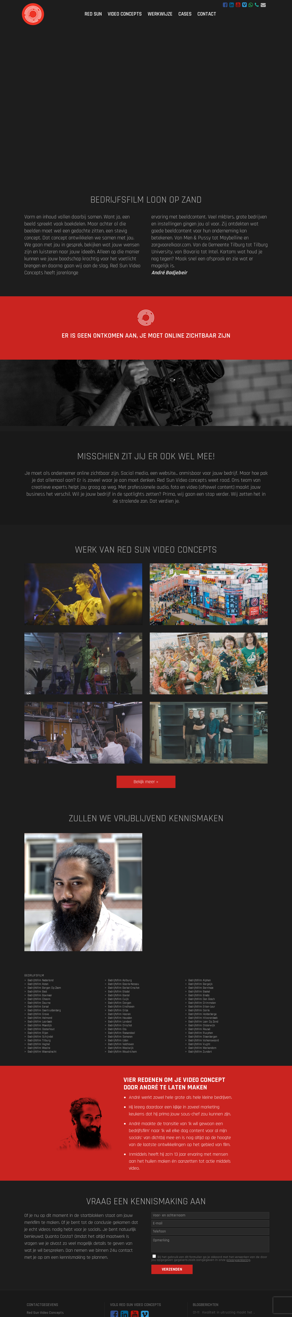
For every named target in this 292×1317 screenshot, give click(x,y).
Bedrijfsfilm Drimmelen (202, 1003)
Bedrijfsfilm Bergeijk (200, 984)
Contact (206, 14)
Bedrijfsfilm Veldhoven (121, 1044)
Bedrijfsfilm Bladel (119, 992)
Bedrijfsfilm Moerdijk (40, 1025)
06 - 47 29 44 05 (257, 5)
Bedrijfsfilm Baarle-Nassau (123, 984)
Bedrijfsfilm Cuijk (118, 999)
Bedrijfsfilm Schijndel (40, 1037)
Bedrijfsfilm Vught (199, 1044)
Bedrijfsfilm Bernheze (200, 988)
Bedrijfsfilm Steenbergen (202, 1037)
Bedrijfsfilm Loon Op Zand (203, 1022)
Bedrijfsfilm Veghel (39, 1044)
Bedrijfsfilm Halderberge (202, 1014)
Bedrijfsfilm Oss (117, 1029)
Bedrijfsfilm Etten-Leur (201, 1007)
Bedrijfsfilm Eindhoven (121, 1007)
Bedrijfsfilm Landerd (120, 1022)
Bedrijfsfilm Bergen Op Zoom (44, 988)
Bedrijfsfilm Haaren (119, 1014)
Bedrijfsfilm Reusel (199, 1029)
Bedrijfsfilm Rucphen (200, 1033)
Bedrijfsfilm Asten (38, 984)
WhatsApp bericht (251, 5)
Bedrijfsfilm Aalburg (120, 980)
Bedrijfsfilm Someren (120, 1037)
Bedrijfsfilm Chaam (39, 999)
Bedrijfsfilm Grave (38, 1014)
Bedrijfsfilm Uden (118, 1040)
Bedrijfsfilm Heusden (120, 1018)
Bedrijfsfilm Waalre (39, 1048)
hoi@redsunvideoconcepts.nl (263, 5)
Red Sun (93, 14)
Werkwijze (160, 14)
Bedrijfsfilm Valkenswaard (203, 1040)
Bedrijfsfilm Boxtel (119, 995)
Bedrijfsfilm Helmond (40, 1018)
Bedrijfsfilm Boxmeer (40, 995)
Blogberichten (205, 1304)
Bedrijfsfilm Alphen (199, 980)
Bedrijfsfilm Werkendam (202, 1048)
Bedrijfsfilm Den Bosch (201, 999)
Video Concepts (125, 14)
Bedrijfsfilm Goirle (198, 1010)
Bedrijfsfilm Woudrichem (122, 1052)
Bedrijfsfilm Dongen (119, 1003)
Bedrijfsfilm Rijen (38, 1033)
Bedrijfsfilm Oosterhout (41, 1029)
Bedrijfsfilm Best (37, 992)
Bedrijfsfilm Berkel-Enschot (124, 988)
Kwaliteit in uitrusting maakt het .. (228, 1312)
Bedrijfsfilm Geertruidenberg (44, 1010)
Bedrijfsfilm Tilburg (39, 1040)
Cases (185, 14)
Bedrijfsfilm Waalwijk (120, 1048)
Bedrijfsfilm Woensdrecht (42, 1052)
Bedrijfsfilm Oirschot (120, 1025)
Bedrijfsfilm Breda (198, 995)
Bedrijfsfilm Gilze (118, 1010)
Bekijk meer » (146, 782)
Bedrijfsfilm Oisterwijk (201, 1025)
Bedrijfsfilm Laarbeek (40, 1022)
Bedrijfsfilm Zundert (200, 1052)
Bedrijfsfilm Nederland (41, 980)
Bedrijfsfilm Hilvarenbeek (203, 1018)
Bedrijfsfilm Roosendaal (121, 1033)
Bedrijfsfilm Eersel (38, 1007)
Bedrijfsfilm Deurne (39, 1003)
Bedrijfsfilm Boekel (199, 992)
